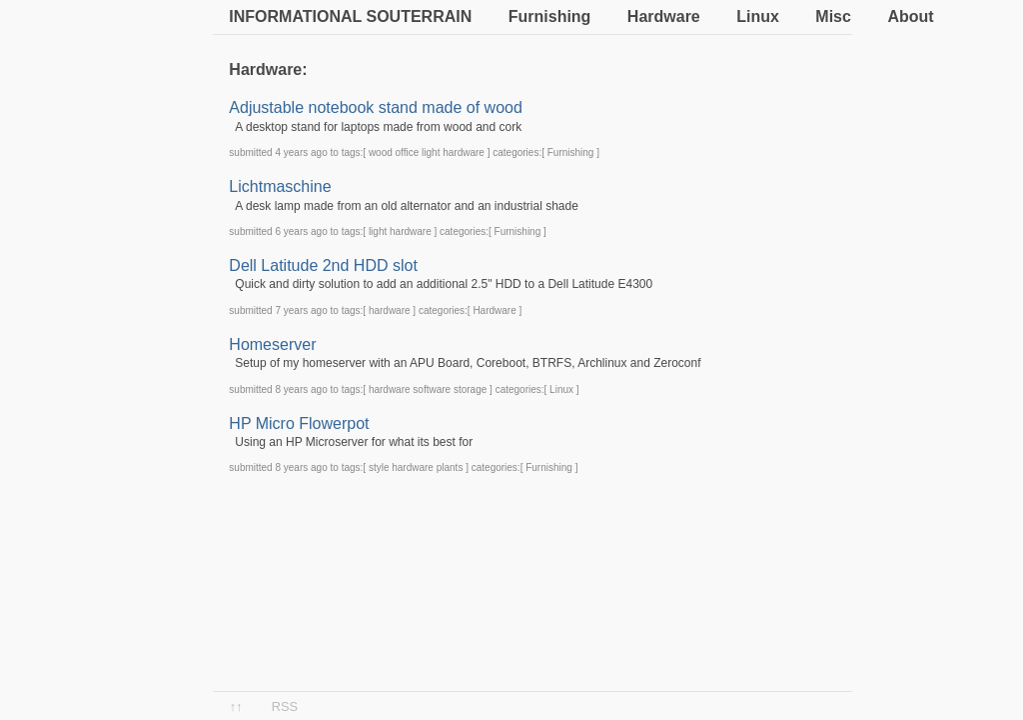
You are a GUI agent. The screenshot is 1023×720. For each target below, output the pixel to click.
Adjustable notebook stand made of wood (375, 107)
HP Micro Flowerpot (299, 423)
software (432, 389)
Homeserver (272, 344)
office (408, 152)
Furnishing (550, 16)
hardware (464, 152)
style (379, 467)
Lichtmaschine (280, 186)
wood (381, 152)
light (431, 152)
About (910, 16)
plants (450, 467)
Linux (757, 16)
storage (470, 389)
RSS (285, 706)
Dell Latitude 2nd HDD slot (323, 265)
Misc (833, 16)
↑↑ (236, 706)
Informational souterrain (350, 16)
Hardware (663, 16)
